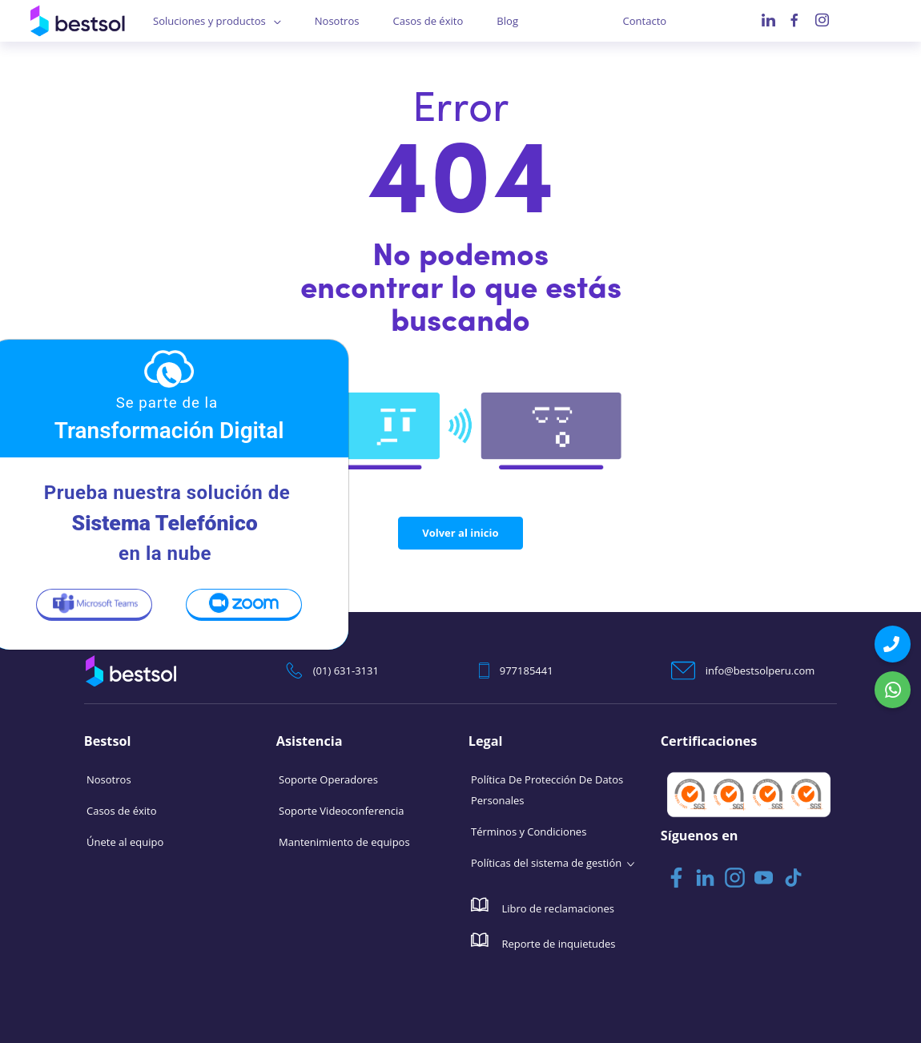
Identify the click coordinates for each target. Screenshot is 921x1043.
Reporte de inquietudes (543, 941)
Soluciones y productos (209, 21)
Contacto (645, 21)
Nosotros (337, 21)
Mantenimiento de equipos (344, 842)
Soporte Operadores (328, 779)
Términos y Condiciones (528, 831)
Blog (507, 21)
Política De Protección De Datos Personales (547, 789)
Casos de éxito (428, 21)
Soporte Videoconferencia (341, 810)
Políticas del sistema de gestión (546, 863)
